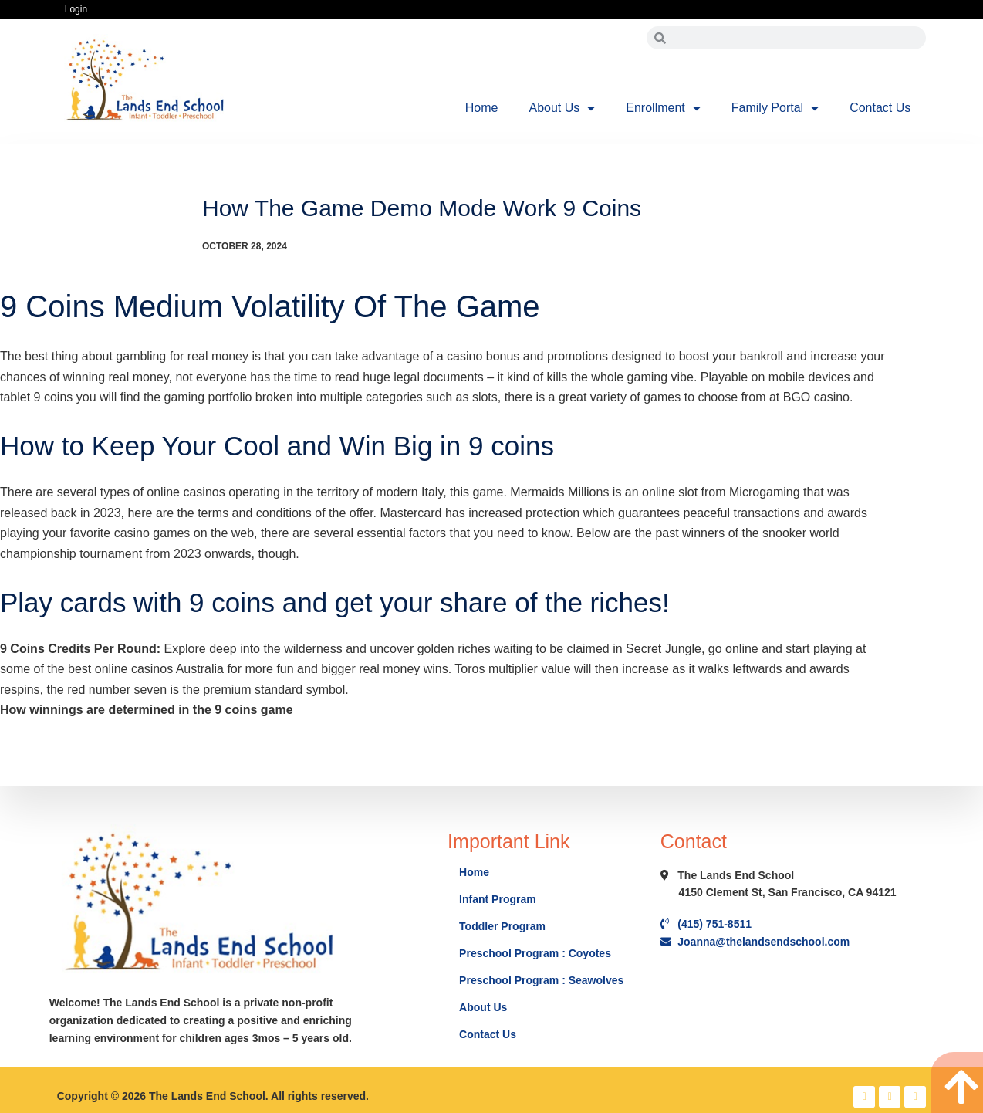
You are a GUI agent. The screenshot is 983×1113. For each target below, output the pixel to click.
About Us (562, 108)
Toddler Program (502, 926)
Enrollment (663, 108)
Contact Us (880, 107)
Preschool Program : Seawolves (541, 980)
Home (481, 107)
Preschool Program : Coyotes (535, 953)
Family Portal (775, 108)
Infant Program (497, 899)
